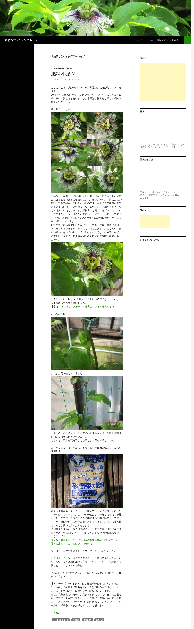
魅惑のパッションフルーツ (21, 40)
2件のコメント (77, 79)
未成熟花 (76, 620)
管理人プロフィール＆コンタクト (169, 40)
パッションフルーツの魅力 (143, 40)
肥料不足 (99, 620)
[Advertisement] (163, 82)
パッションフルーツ (61, 620)
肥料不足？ (63, 73)
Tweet (55, 612)
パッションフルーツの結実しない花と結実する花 (87, 306)
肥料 (72, 68)
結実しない (88, 620)
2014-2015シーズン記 (60, 68)
